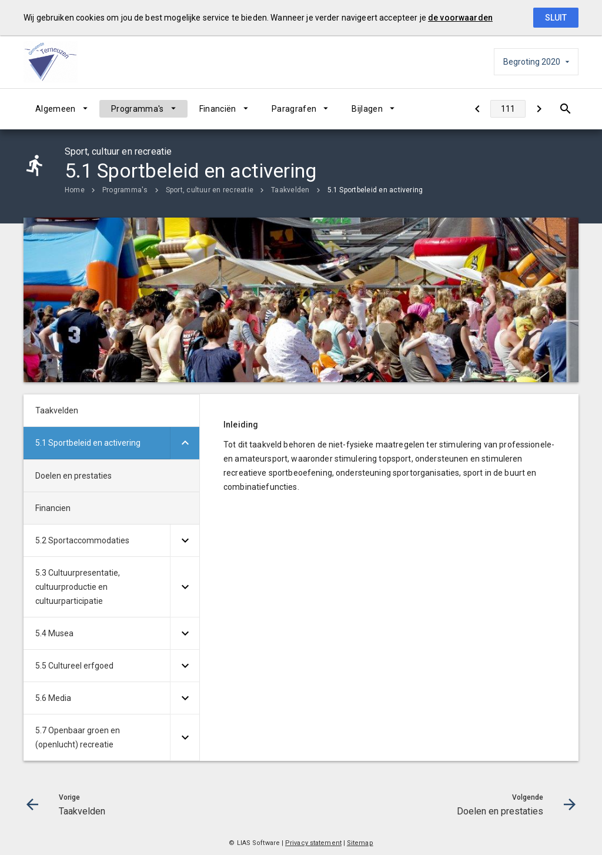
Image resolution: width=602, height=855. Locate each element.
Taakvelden (290, 190)
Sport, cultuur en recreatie (209, 190)
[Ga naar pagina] (508, 109)
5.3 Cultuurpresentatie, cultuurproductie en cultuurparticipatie (77, 587)
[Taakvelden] (477, 109)
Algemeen (55, 108)
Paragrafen (294, 108)
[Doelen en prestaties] (539, 109)
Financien (53, 508)
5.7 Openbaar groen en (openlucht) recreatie (77, 737)
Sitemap (360, 843)
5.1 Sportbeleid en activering (375, 190)
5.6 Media (53, 698)
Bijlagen (367, 108)
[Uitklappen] (184, 443)
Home (75, 190)
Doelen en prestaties (73, 475)
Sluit (556, 17)
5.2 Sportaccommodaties (82, 540)
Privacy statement (313, 843)
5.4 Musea (54, 633)
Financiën (217, 108)
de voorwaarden (460, 17)
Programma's (137, 108)
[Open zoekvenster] (565, 109)
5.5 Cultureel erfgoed (74, 665)
